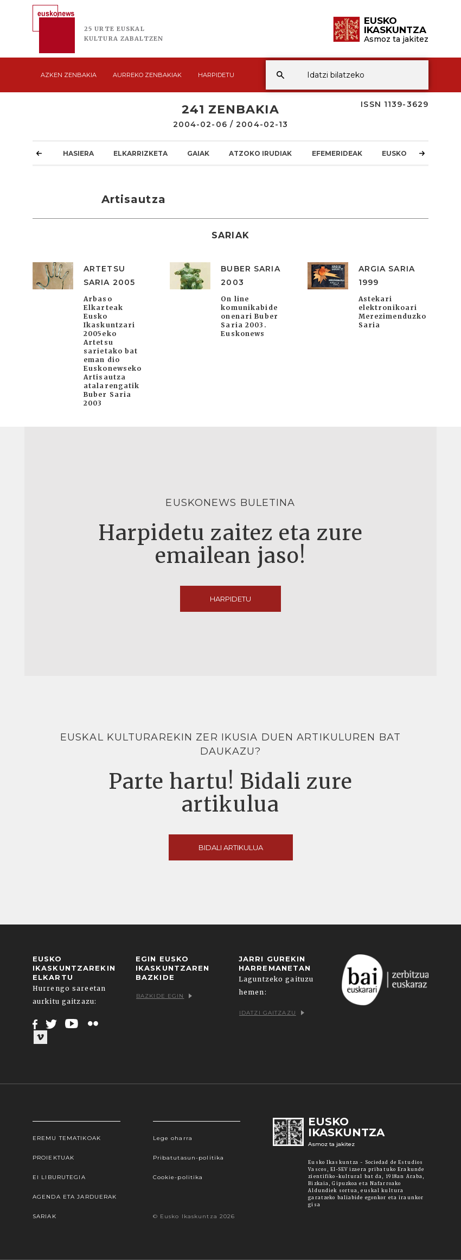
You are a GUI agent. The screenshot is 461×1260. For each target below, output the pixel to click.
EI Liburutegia (59, 1177)
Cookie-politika (178, 1177)
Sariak (44, 1216)
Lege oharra (173, 1138)
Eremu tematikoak (67, 1138)
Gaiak (198, 153)
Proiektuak (53, 1157)
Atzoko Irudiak (260, 153)
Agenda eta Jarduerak (75, 1196)
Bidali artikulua (231, 847)
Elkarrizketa (140, 153)
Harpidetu (216, 75)
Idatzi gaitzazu (271, 1012)
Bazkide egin (164, 995)
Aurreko (147, 75)
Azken (69, 75)
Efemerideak (337, 153)
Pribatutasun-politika (189, 1157)
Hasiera (78, 153)
